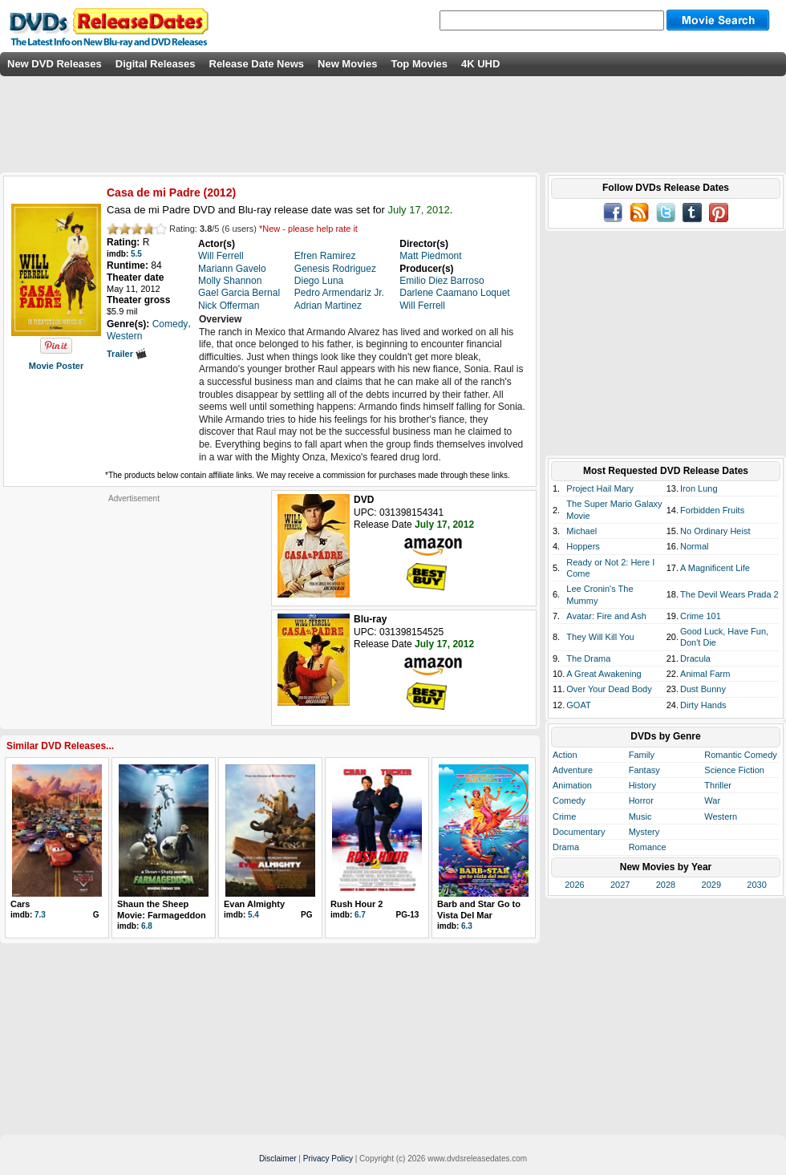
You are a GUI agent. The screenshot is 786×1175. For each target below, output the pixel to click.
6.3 (466, 926)
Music (640, 816)
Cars (20, 904)
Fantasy (644, 770)
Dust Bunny (703, 689)
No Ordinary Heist (715, 531)
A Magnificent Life (715, 568)
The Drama (588, 658)
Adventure (573, 770)
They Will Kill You (600, 637)
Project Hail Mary (600, 488)
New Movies (347, 64)
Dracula (695, 658)
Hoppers (583, 546)
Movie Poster (56, 366)
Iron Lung (698, 488)
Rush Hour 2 (356, 904)
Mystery (644, 832)
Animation (572, 785)
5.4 (253, 914)
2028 (665, 884)
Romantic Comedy (740, 755)
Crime (564, 816)
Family (641, 755)
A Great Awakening (603, 674)
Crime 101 (700, 616)
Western (720, 816)
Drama (566, 847)
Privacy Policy (328, 1158)
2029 (711, 884)
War (712, 800)
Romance (647, 847)
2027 (620, 884)
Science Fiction (734, 770)
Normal (694, 546)
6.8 (146, 926)
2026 (574, 884)
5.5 (136, 253)
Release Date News (257, 64)
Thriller (717, 785)
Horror (641, 800)
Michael (581, 531)
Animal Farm (705, 674)
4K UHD (480, 64)
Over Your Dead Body (608, 689)
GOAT (578, 705)
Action (565, 755)
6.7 (360, 914)
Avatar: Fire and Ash (606, 616)
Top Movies (419, 64)
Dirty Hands (703, 705)
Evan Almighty (254, 904)
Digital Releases (155, 64)
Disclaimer (278, 1158)
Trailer (127, 354)
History (642, 785)
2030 (756, 884)
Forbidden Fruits (712, 510)
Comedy (569, 800)
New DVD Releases (54, 64)
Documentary (579, 832)
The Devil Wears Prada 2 (729, 594)
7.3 (40, 914)
